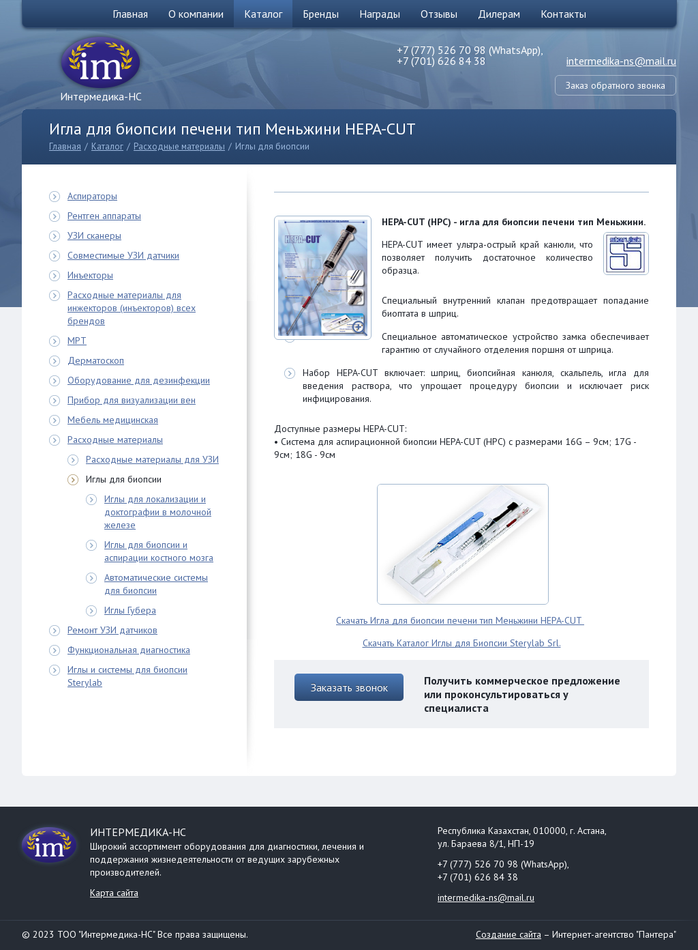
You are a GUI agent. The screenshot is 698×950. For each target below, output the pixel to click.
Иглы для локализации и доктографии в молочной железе (157, 512)
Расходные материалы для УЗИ (152, 459)
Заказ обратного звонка (615, 85)
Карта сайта (114, 893)
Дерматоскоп (95, 360)
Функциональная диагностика (128, 650)
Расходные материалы (179, 146)
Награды (379, 13)
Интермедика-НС (101, 96)
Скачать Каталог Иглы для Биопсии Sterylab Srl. (462, 643)
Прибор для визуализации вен (131, 400)
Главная (130, 13)
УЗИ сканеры (94, 235)
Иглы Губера (130, 610)
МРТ (77, 340)
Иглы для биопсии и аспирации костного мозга (158, 551)
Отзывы (439, 13)
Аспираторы (92, 196)
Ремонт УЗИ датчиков (112, 630)
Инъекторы (90, 275)
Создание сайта (508, 934)
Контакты (563, 13)
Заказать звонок (349, 687)
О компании (196, 13)
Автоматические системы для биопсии (156, 583)
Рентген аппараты (104, 216)
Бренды (321, 13)
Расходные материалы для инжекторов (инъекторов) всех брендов (131, 308)
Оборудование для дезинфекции (138, 380)
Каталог (263, 13)
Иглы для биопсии (272, 146)
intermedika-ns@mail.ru (621, 60)
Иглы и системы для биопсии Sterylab (127, 676)
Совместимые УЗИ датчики (123, 255)
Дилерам (499, 13)
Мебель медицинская (112, 420)
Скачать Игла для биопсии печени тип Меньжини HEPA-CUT (460, 620)
